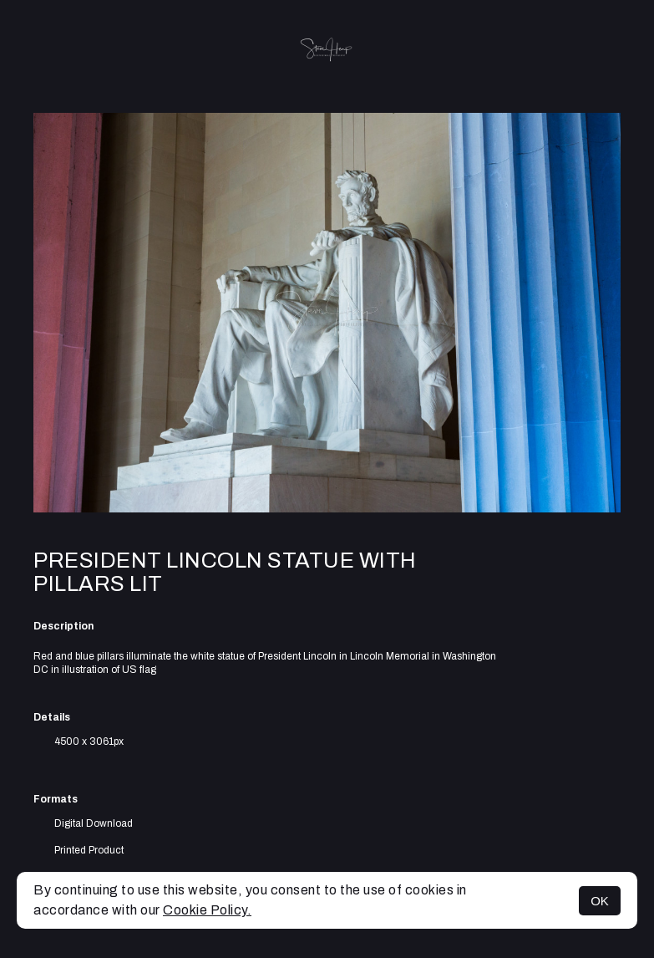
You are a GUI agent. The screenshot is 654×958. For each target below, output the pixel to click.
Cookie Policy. (207, 910)
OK (600, 901)
